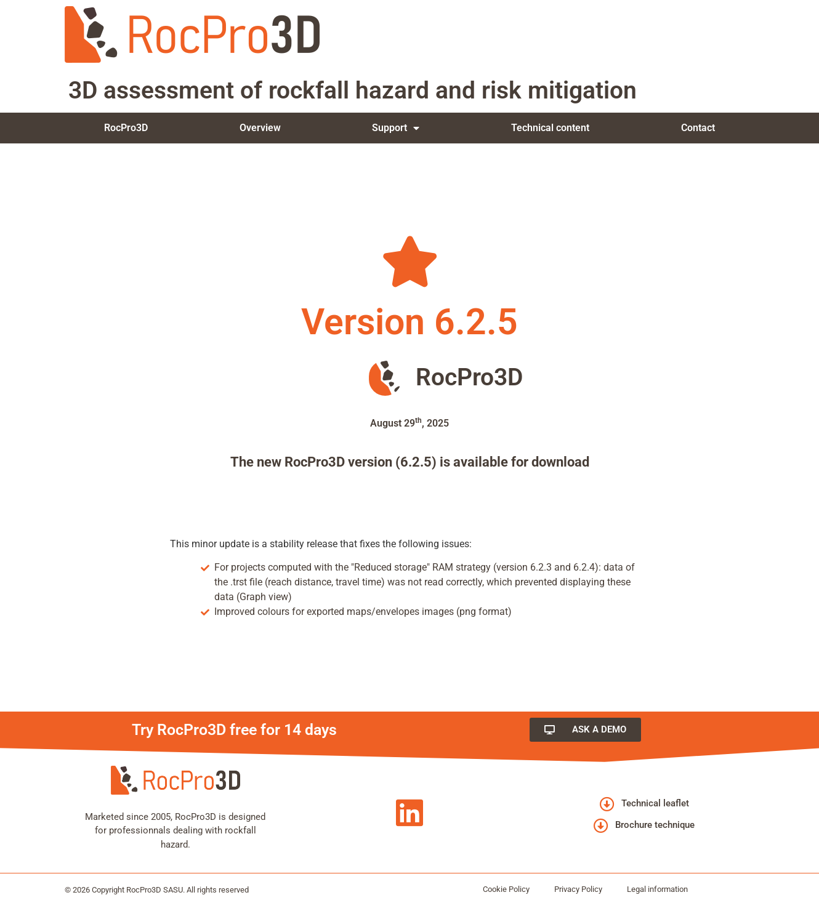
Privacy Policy (578, 889)
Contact (698, 128)
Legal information (657, 889)
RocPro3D (126, 128)
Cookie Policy (506, 889)
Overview (260, 128)
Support (395, 128)
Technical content (550, 128)
